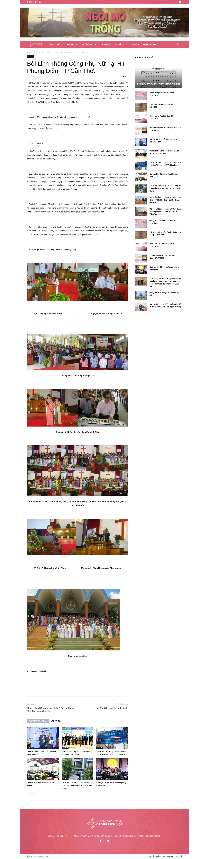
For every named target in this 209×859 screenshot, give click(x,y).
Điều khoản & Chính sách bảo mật (159, 856)
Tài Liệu (119, 44)
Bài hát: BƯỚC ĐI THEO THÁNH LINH (158, 83)
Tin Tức (72, 44)
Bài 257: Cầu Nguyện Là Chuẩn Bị (112, 708)
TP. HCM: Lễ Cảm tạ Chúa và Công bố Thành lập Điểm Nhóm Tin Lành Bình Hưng (77, 785)
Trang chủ (31, 52)
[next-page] (33, 794)
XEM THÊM (56, 721)
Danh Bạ (105, 44)
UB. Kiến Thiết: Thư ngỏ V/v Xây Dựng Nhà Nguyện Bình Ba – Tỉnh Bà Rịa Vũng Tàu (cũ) (165, 211)
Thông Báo (89, 44)
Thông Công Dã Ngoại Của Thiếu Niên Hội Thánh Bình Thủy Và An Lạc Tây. (50, 709)
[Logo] (36, 44)
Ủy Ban (134, 44)
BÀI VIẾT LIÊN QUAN (38, 721)
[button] (178, 44)
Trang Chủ (55, 44)
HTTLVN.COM (150, 44)
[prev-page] (29, 794)
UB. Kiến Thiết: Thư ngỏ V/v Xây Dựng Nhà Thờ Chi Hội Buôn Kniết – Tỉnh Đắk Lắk (165, 200)
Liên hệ (179, 856)
